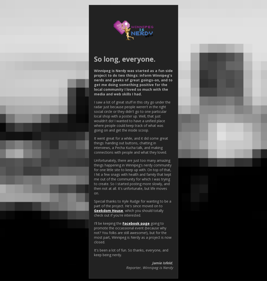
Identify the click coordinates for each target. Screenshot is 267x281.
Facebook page (136, 223)
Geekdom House (108, 210)
